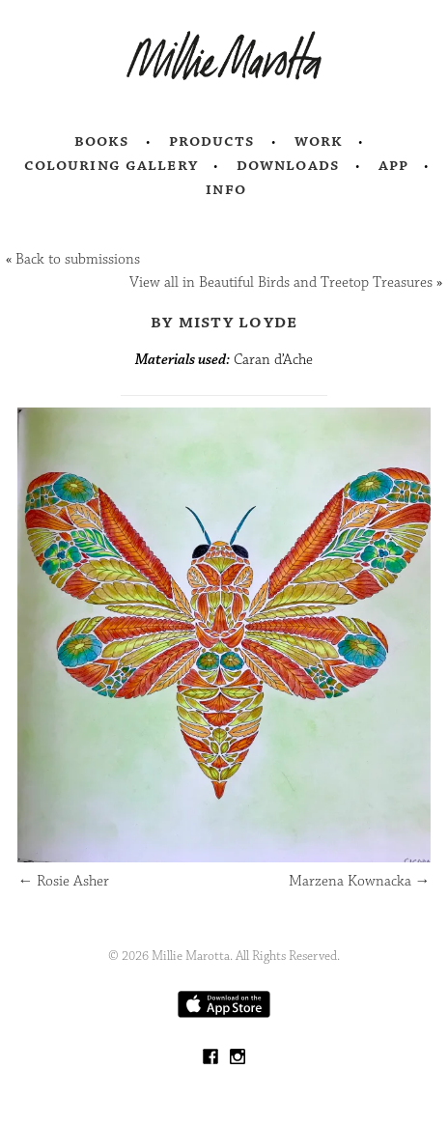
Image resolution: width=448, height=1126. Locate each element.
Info (226, 189)
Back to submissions (77, 259)
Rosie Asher (63, 881)
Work (319, 141)
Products (212, 141)
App (393, 165)
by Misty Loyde (224, 321)
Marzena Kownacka (360, 881)
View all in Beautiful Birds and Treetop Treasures (281, 282)
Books (102, 141)
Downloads (288, 165)
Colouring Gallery (111, 165)
